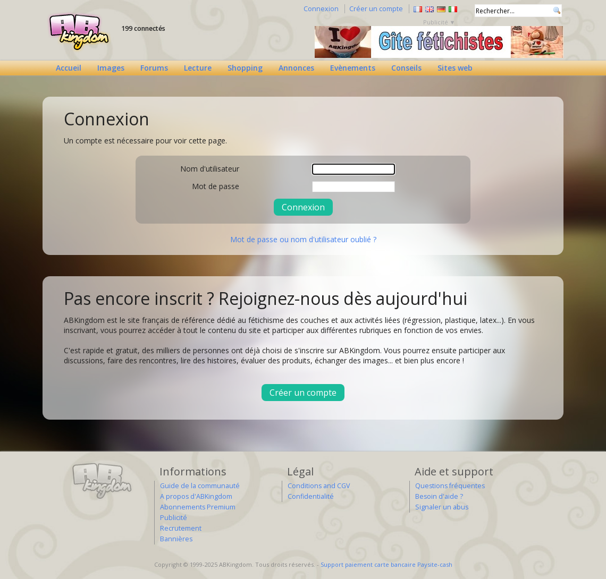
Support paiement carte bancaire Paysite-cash (386, 564)
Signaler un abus (441, 507)
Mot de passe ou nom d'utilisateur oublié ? (303, 239)
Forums (154, 68)
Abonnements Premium (197, 507)
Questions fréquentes (450, 485)
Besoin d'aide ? (439, 496)
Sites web (455, 68)
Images (110, 68)
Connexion (321, 8)
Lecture (198, 68)
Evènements (352, 68)
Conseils (406, 68)
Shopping (245, 68)
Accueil (68, 68)
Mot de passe (215, 186)
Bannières (176, 538)
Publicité (173, 517)
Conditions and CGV (319, 485)
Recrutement (180, 528)
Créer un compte (376, 8)
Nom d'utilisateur (209, 169)
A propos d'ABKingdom (196, 496)
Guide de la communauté (200, 485)
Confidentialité (311, 496)
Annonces (296, 68)
